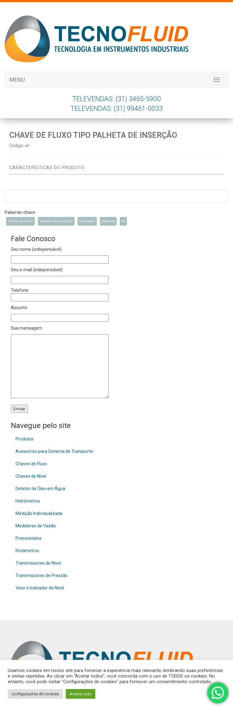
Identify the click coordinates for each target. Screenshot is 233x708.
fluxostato (87, 221)
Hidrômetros (28, 500)
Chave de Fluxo (20, 221)
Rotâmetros (27, 550)
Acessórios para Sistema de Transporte (54, 451)
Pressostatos (29, 538)
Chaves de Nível (31, 476)
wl (123, 221)
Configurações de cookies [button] (35, 694)
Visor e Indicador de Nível (40, 587)
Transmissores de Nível (38, 563)
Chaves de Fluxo (31, 463)
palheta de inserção (56, 221)
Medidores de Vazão (36, 525)
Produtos (25, 438)
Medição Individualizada (39, 513)
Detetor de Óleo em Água (40, 488)
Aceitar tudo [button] (80, 694)
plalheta (108, 221)
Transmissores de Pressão (42, 575)
